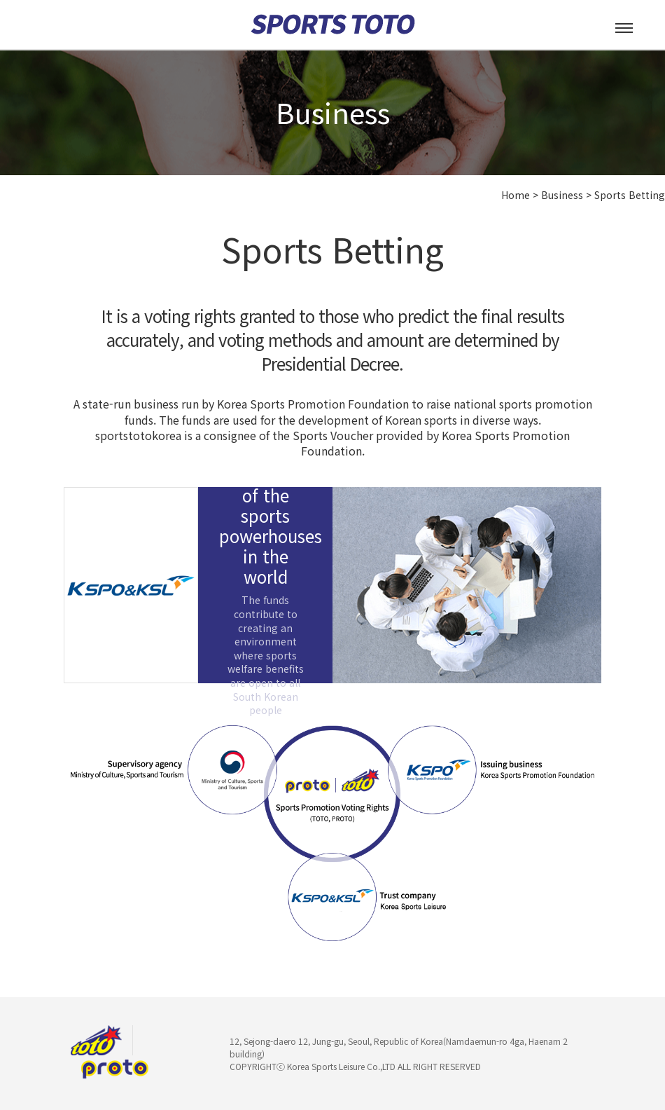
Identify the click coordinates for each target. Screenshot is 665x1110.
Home (515, 195)
